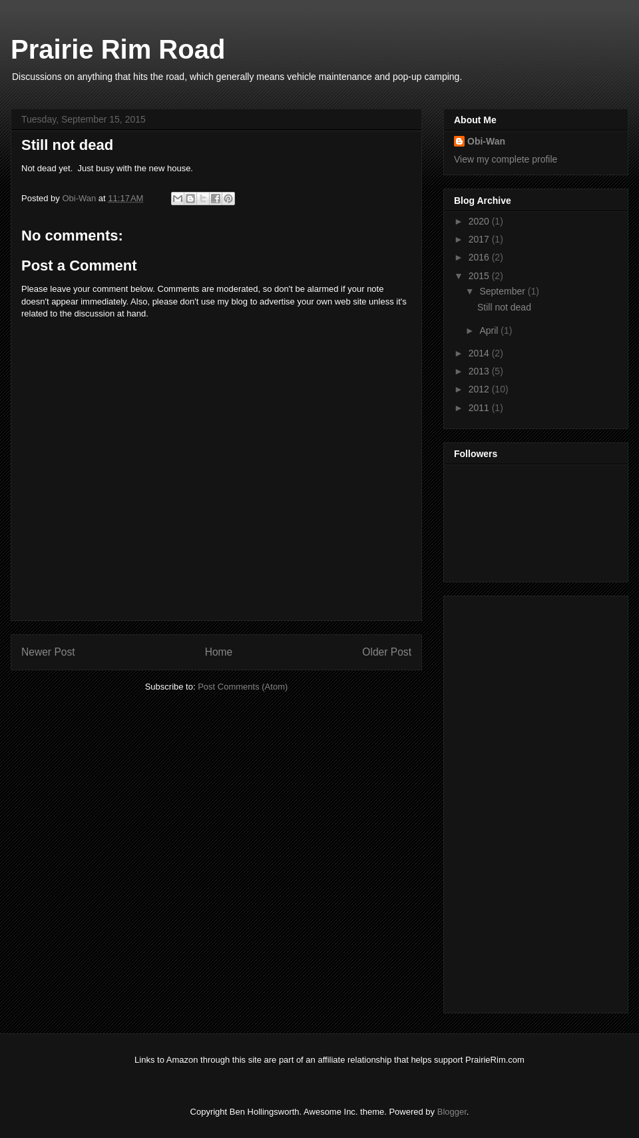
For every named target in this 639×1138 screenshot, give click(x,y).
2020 (480, 221)
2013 (480, 371)
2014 (480, 353)
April (490, 330)
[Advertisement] (507, 801)
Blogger (452, 1112)
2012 (480, 389)
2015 (480, 276)
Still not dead (504, 307)
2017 (480, 239)
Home (219, 652)
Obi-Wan (80, 198)
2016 (480, 257)
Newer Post (48, 652)
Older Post (386, 652)
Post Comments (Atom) (243, 687)
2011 (480, 407)
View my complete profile (505, 159)
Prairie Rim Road (118, 49)
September (503, 291)
